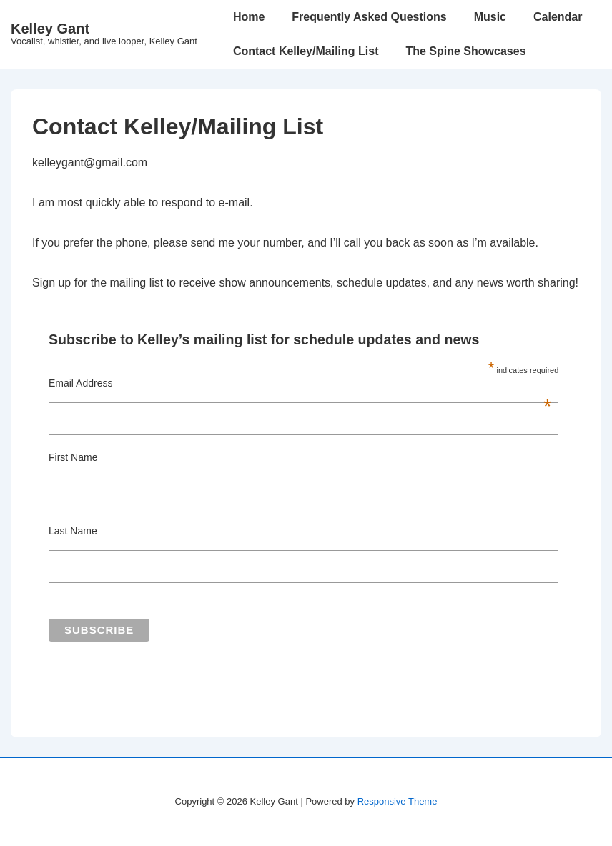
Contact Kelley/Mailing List (306, 51)
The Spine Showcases (465, 51)
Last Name (73, 531)
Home (249, 17)
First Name (73, 457)
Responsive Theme (397, 801)
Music (490, 17)
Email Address (300, 383)
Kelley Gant (50, 28)
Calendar (557, 17)
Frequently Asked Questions (369, 17)
